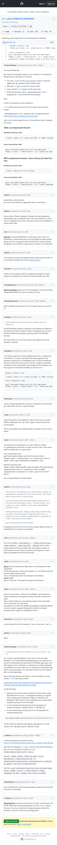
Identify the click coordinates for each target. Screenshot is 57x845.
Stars (33, 31)
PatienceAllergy (10, 65)
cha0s (6, 415)
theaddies (8, 351)
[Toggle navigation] (3, 3)
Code (6, 31)
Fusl (4, 18)
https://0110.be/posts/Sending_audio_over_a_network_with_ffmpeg (28, 743)
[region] (28, 52)
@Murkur (7, 237)
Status (28, 834)
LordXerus (8, 735)
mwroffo (7, 269)
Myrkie (6, 195)
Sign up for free (11, 821)
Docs (42, 834)
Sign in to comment (24, 824)
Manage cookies (16, 836)
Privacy (15, 834)
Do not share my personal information (34, 836)
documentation (30, 81)
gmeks (6, 487)
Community (35, 834)
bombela (7, 317)
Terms (9, 834)
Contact (47, 834)
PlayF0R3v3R (9, 782)
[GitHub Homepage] (22, 839)
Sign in (42, 3)
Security (21, 834)
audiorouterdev (35, 260)
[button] (31, 26)
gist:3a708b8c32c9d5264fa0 (20, 18)
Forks (46, 31)
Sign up (51, 3)
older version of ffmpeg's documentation (23, 116)
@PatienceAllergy (10, 290)
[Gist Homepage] (21, 3)
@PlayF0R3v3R (9, 803)
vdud (6, 440)
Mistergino (8, 399)
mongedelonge (10, 285)
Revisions (18, 31)
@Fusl (6, 566)
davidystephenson (11, 301)
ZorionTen (8, 619)
